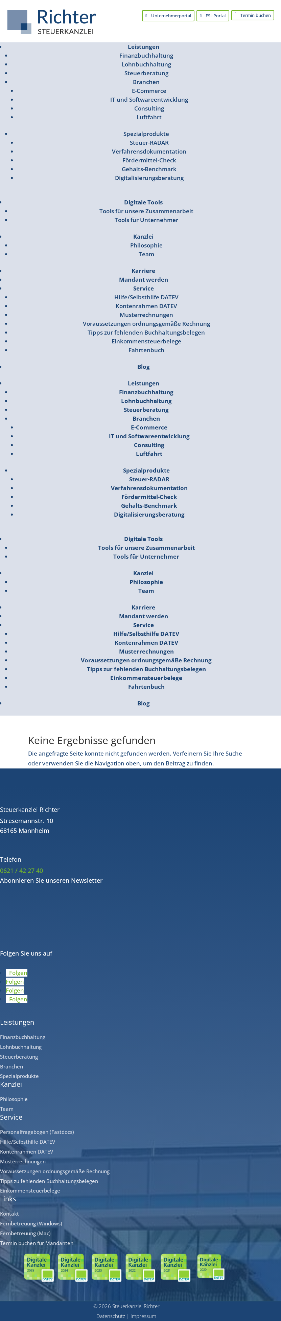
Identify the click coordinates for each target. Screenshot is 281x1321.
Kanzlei (143, 236)
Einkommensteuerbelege (146, 341)
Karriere (143, 271)
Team (146, 254)
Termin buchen (255, 15)
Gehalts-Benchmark (149, 169)
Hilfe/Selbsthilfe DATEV (146, 297)
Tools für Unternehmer (146, 220)
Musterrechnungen (146, 315)
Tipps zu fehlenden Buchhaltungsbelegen (49, 1180)
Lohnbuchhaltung (146, 64)
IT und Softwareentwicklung (149, 99)
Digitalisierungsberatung (149, 178)
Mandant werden (143, 279)
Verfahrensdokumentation (149, 151)
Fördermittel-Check (149, 160)
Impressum (143, 1316)
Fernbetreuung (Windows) (31, 1223)
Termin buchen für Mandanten (36, 1243)
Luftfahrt (149, 117)
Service (143, 288)
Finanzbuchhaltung (146, 55)
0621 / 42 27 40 (21, 870)
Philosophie (146, 245)
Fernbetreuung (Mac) (25, 1233)
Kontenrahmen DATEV (146, 306)
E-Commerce (149, 91)
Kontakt (9, 1213)
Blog (143, 367)
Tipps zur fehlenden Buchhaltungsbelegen (146, 332)
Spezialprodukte (146, 134)
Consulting (149, 108)
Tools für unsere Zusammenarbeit (146, 211)
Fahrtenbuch (146, 350)
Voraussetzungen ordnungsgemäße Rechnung (146, 323)
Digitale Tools (143, 202)
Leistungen (143, 47)
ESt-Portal (215, 16)
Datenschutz (110, 1316)
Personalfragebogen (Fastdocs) (37, 1131)
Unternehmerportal (170, 16)
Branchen (146, 82)
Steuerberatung (146, 73)
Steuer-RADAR (149, 142)
